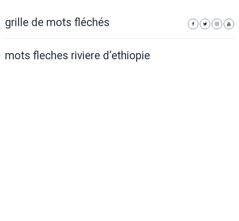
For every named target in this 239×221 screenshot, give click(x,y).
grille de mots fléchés (57, 22)
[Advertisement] (80, 122)
